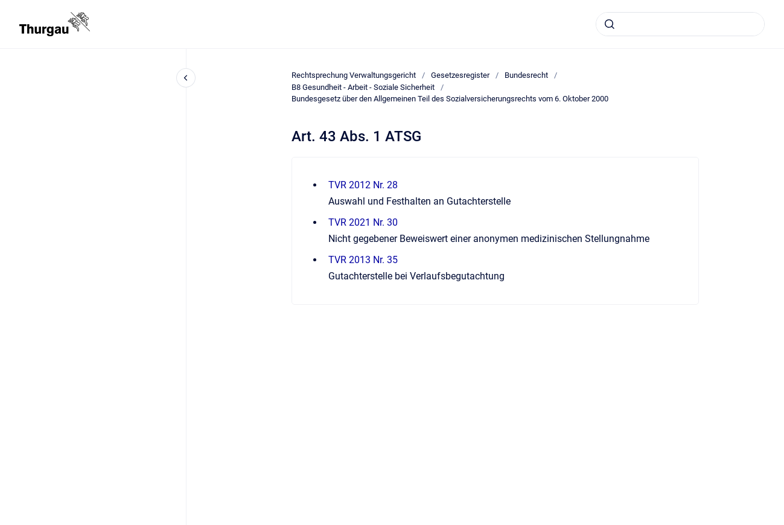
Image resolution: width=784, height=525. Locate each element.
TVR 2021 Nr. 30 (363, 222)
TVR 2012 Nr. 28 (363, 185)
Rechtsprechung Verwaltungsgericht (354, 75)
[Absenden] (609, 24)
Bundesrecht (526, 75)
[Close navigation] (186, 78)
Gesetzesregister (460, 75)
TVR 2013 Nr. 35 (363, 260)
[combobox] (680, 24)
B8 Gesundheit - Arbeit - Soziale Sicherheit (363, 87)
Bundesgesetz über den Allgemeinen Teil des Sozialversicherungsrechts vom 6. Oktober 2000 (450, 98)
